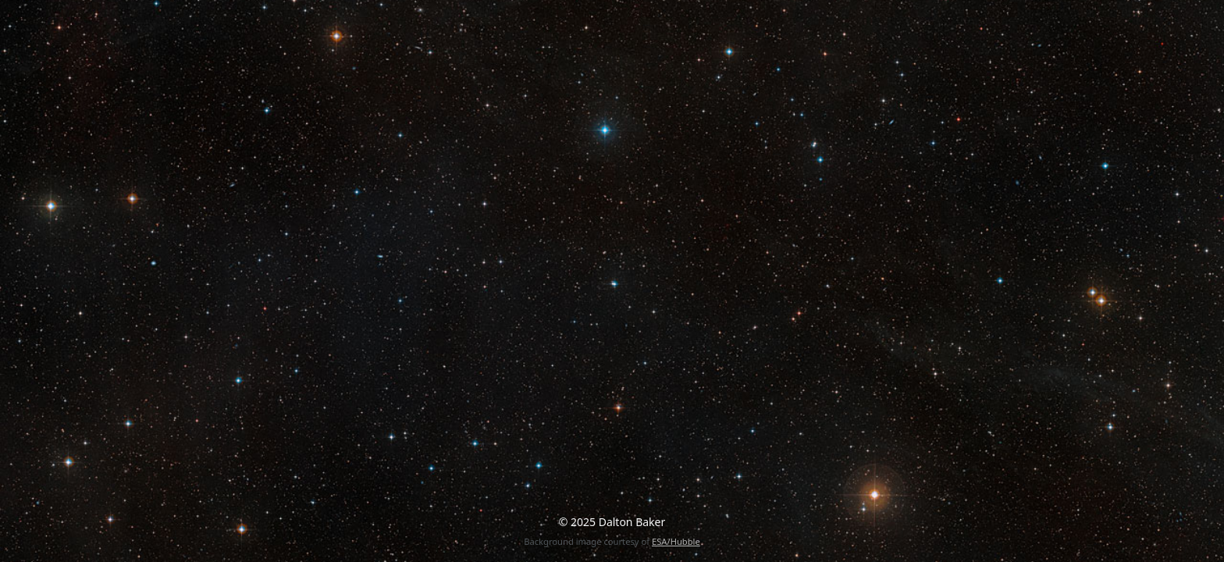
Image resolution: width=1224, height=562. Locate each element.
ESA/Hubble (676, 541)
